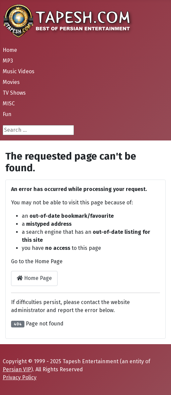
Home (10, 50)
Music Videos (18, 71)
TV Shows (14, 93)
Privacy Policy (19, 377)
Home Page (34, 278)
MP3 (8, 61)
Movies (11, 82)
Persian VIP (17, 369)
